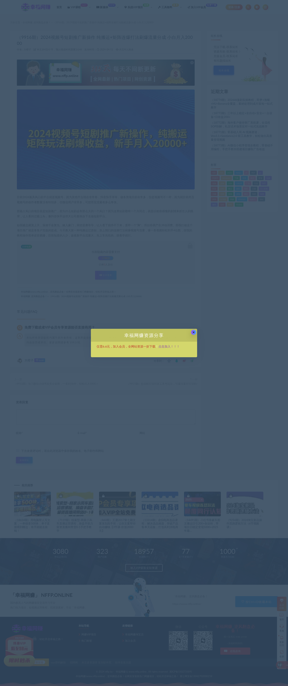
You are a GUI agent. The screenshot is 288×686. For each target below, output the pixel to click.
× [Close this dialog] (193, 332)
